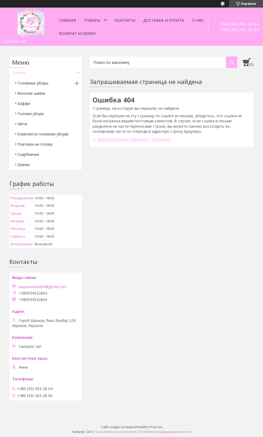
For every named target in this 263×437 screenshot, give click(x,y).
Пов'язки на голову (35, 144)
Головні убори (30, 113)
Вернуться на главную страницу (134, 139)
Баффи (23, 103)
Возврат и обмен (77, 33)
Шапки (23, 164)
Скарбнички (28, 154)
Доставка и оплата (163, 20)
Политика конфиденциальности (165, 431)
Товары (92, 20)
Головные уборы (32, 83)
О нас (198, 20)
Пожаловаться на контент (115, 431)
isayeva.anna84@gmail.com (43, 286)
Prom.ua (155, 427)
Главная (67, 20)
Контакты (124, 20)
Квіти (22, 123)
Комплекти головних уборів (42, 134)
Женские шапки (31, 93)
